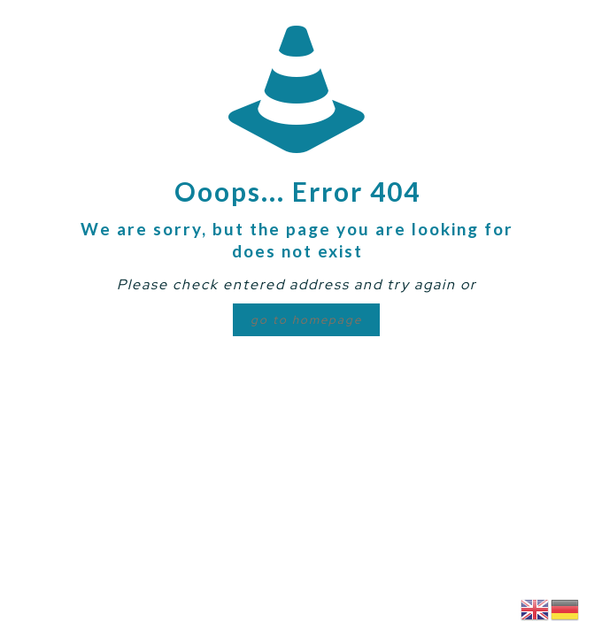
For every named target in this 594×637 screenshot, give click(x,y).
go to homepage (306, 319)
